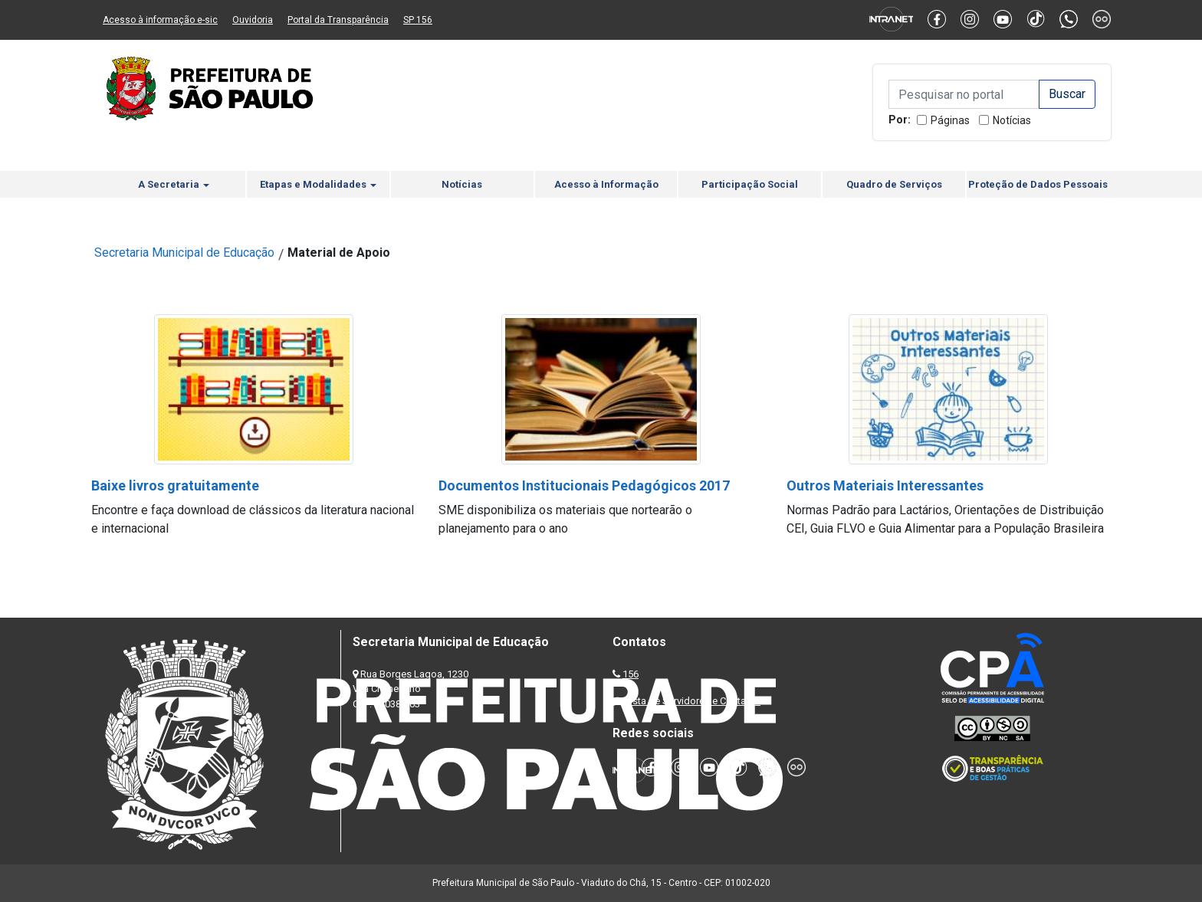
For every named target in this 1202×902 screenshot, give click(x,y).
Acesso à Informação (606, 184)
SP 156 (417, 20)
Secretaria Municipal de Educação (184, 252)
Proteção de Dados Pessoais (1038, 184)
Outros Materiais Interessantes (885, 485)
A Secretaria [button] (173, 184)
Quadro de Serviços (894, 184)
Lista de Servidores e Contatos (692, 701)
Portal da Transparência (338, 20)
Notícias (1012, 120)
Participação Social (749, 184)
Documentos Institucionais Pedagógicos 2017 (584, 485)
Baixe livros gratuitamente (175, 485)
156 (630, 674)
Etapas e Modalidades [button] (318, 184)
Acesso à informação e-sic (160, 20)
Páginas (950, 120)
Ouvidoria (252, 20)
